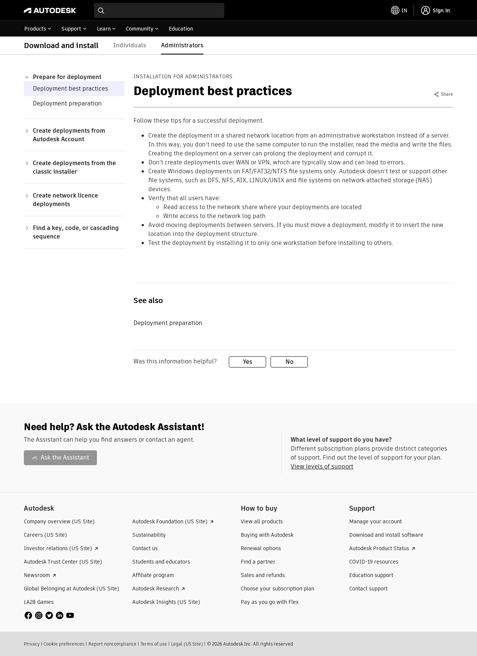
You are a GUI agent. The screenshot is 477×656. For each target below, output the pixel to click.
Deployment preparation (67, 103)
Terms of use (153, 644)
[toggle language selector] (399, 10)
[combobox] (159, 10)
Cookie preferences (64, 644)
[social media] (49, 615)
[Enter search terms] (159, 10)
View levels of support (322, 466)
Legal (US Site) (187, 644)
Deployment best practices (70, 88)
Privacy (32, 644)
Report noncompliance (112, 644)
